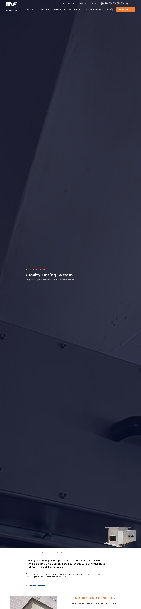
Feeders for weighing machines (43, 552)
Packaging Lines (75, 9)
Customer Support (93, 9)
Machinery (45, 9)
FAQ (106, 9)
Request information (35, 586)
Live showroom (69, 3)
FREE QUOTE (125, 9)
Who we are (32, 9)
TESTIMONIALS (82, 3)
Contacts (94, 3)
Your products (59, 9)
